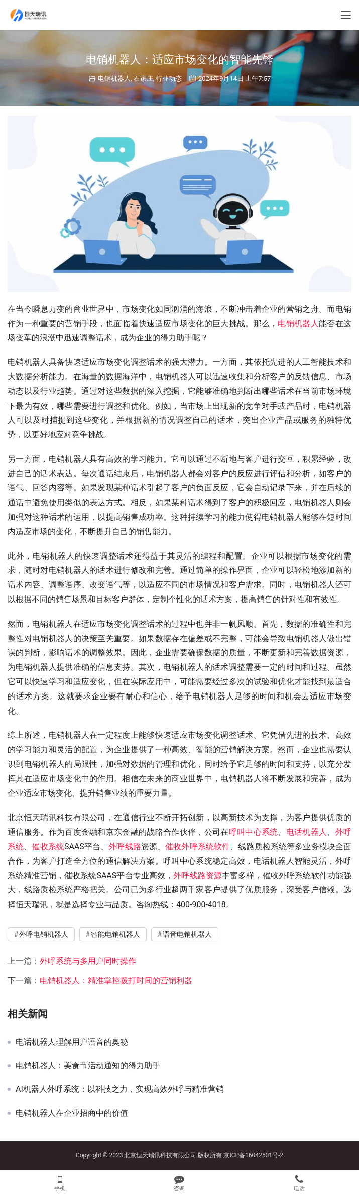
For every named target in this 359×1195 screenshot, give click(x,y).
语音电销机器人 (187, 934)
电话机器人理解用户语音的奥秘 (72, 1042)
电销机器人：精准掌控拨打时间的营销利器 (116, 980)
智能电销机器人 (115, 934)
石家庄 (143, 78)
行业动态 (169, 78)
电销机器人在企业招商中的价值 (72, 1113)
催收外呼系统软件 (197, 846)
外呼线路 (124, 846)
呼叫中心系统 (253, 832)
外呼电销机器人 (43, 934)
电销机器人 (114, 78)
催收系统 (48, 846)
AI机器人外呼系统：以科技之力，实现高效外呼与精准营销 (120, 1089)
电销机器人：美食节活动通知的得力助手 (88, 1065)
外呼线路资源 (197, 875)
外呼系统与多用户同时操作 (88, 961)
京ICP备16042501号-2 (253, 1155)
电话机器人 (306, 832)
